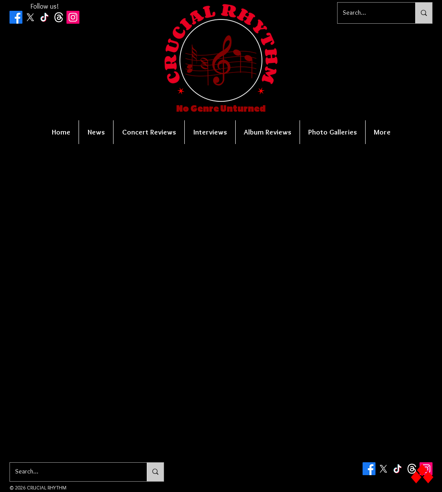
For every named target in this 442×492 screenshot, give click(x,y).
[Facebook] (15, 17)
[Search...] (370, 13)
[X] (30, 17)
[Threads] (58, 17)
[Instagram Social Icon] (72, 17)
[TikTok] (44, 17)
